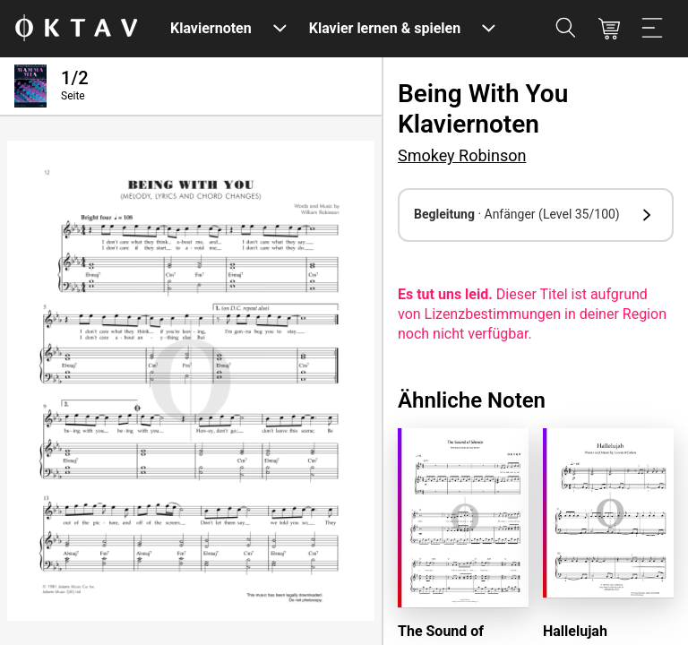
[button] (536, 215)
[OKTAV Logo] (76, 29)
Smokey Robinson (462, 155)
